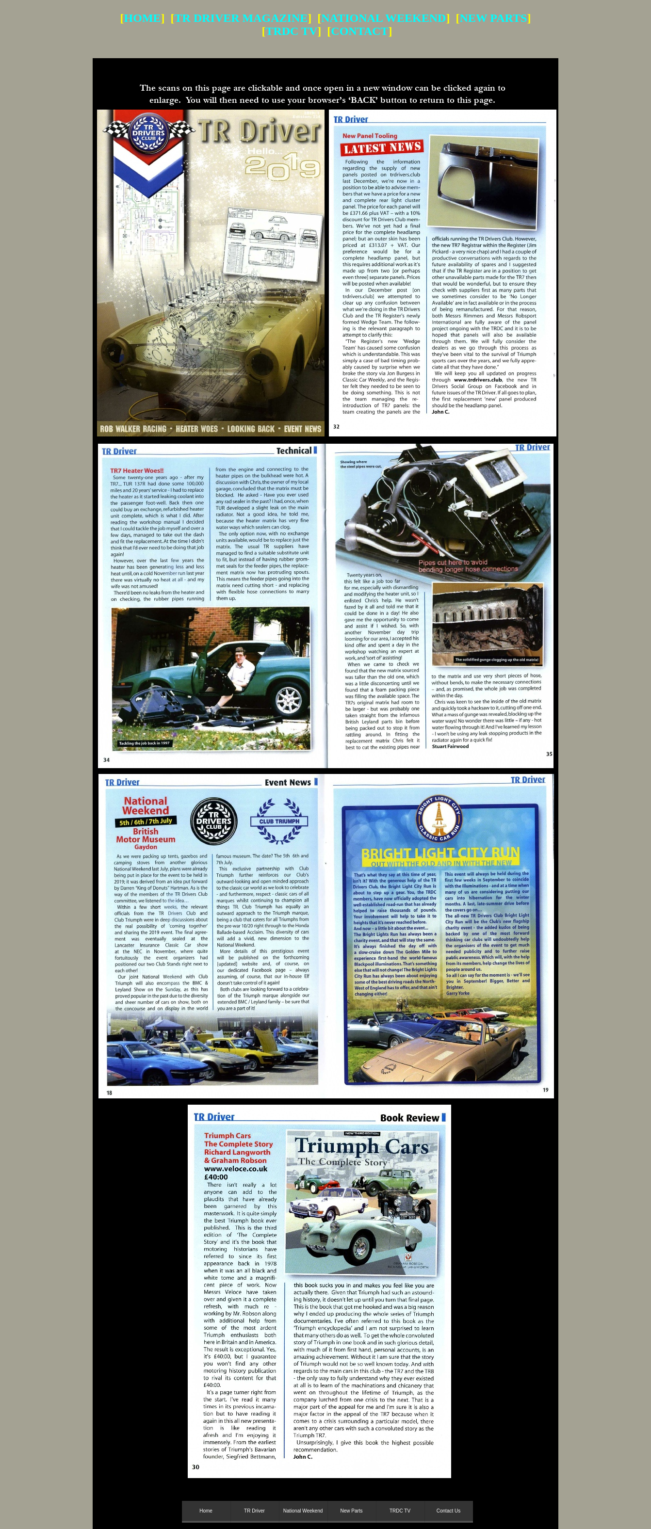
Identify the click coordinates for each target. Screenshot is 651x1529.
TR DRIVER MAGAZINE (241, 18)
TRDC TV (291, 31)
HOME (142, 18)
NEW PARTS (493, 18)
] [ (324, 31)
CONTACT (359, 31)
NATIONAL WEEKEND (383, 18)
